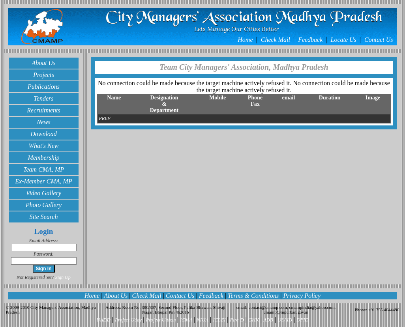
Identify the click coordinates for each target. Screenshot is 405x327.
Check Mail (276, 39)
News (44, 122)
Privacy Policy (302, 295)
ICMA (186, 320)
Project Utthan (161, 320)
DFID (302, 320)
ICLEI (219, 320)
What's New (44, 145)
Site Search (44, 216)
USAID (285, 320)
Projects (43, 74)
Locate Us (344, 39)
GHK (253, 320)
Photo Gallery (44, 205)
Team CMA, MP (43, 169)
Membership (44, 157)
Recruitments (43, 110)
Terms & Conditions (253, 295)
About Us (44, 63)
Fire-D (237, 320)
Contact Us (378, 39)
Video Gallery (43, 193)
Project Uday (129, 320)
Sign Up (63, 277)
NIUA (202, 320)
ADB (268, 320)
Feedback (311, 39)
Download (43, 134)
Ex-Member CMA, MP (43, 181)
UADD (103, 320)
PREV (105, 118)
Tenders (43, 98)
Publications (44, 86)
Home (246, 39)
